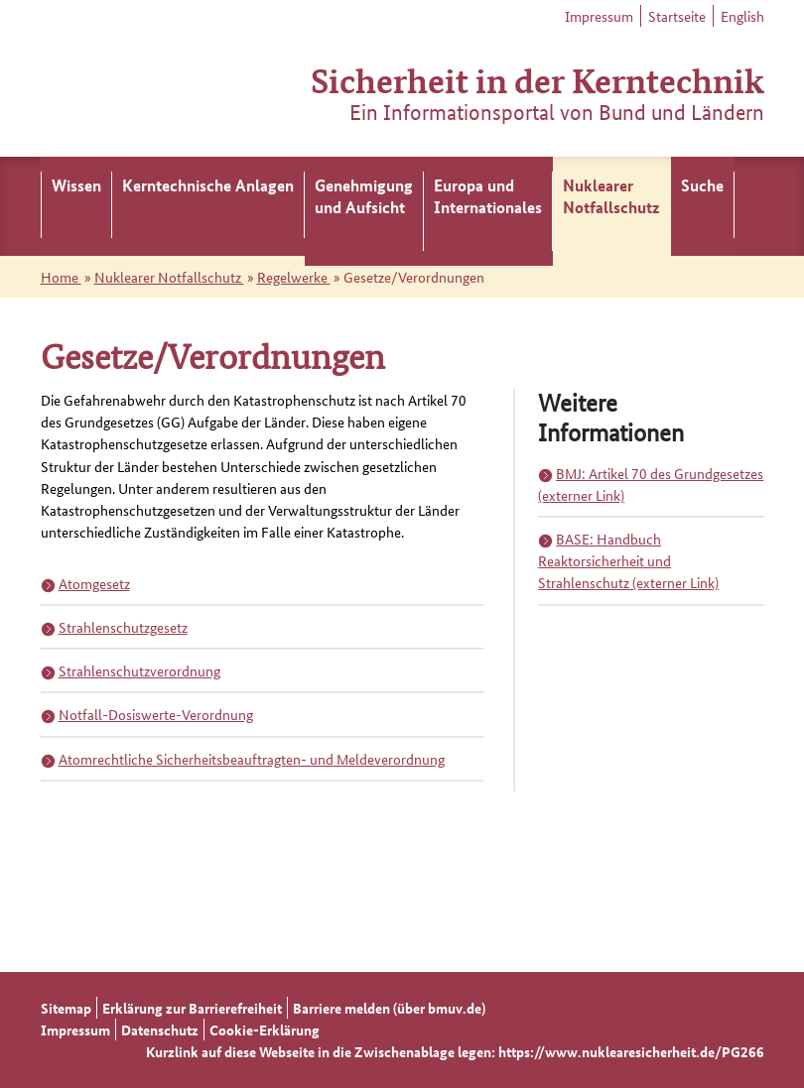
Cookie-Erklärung (264, 1029)
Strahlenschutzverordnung (139, 670)
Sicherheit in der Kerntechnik (537, 79)
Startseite (677, 16)
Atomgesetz (94, 583)
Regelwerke (294, 277)
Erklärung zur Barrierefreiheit (192, 1008)
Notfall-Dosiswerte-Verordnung (156, 714)
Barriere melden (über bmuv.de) (389, 1008)
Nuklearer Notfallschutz (169, 277)
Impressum (599, 16)
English (742, 16)
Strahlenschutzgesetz (123, 627)
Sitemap (66, 1008)
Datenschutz (160, 1029)
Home (61, 277)
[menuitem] (76, 206)
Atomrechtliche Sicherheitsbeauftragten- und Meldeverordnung (252, 759)
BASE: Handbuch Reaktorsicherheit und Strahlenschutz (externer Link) (628, 560)
